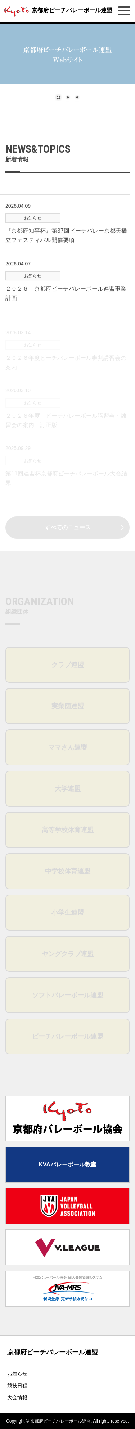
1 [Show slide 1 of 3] (58, 98)
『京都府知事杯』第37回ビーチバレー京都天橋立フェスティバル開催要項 (66, 247)
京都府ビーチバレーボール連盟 (57, 10)
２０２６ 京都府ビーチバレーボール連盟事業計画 (65, 304)
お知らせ (17, 1374)
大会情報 (17, 1397)
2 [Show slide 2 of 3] (68, 98)
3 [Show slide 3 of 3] (77, 98)
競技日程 (17, 1385)
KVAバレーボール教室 (67, 1164)
